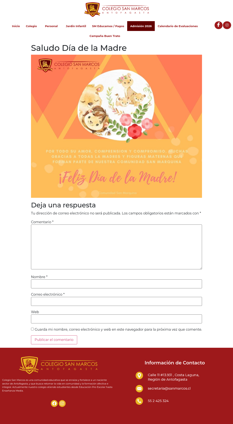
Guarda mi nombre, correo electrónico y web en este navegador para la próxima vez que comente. (118, 329)
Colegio (32, 26)
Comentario (42, 222)
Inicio (16, 26)
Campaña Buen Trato (105, 36)
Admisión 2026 (141, 26)
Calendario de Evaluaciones (178, 26)
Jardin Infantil (76, 26)
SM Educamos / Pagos (108, 26)
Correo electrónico (48, 294)
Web (35, 312)
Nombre (39, 277)
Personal (52, 26)
